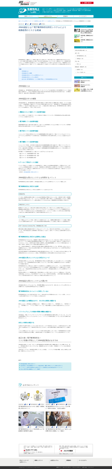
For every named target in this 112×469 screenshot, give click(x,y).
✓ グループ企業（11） (80, 72)
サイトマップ (91, 467)
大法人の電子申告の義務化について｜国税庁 (30, 369)
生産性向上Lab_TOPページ (40, 21)
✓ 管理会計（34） (79, 58)
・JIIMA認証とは (24, 71)
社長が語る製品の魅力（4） (81, 50)
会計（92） (77, 53)
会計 (27, 404)
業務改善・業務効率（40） (81, 66)
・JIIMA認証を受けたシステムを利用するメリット (32, 75)
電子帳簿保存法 (34, 404)
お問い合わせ (84, 467)
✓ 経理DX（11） (79, 69)
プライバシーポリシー (76, 467)
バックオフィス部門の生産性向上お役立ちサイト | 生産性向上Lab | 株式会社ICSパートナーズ (41, 367)
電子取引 (42, 404)
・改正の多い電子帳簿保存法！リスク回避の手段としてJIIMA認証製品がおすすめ (39, 79)
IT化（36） (77, 61)
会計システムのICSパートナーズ (25, 21)
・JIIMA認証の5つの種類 (26, 73)
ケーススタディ (83, 16)
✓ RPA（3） (78, 64)
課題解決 (65, 16)
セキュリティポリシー (67, 467)
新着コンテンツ (28, 16)
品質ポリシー (59, 467)
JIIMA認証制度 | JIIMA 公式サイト (31, 172)
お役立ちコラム (48, 16)
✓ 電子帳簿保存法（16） (81, 55)
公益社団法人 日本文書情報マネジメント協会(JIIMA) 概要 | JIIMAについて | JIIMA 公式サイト (41, 365)
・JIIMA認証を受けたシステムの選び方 (29, 77)
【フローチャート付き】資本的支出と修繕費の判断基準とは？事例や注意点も (87, 31)
